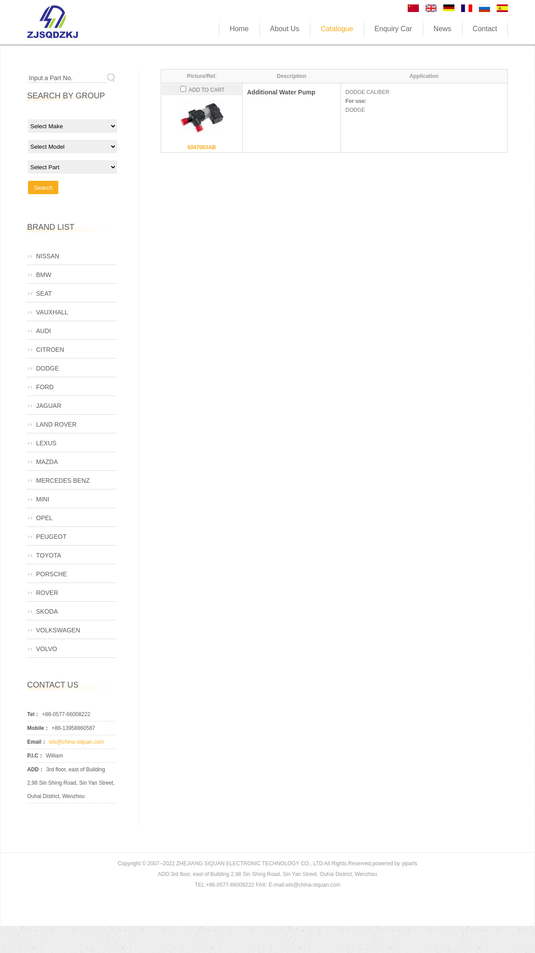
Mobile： (38, 728)
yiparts (409, 863)
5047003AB (201, 147)
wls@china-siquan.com (76, 742)
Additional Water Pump (281, 92)
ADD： (35, 769)
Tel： (33, 714)
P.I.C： (35, 756)
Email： (37, 742)
